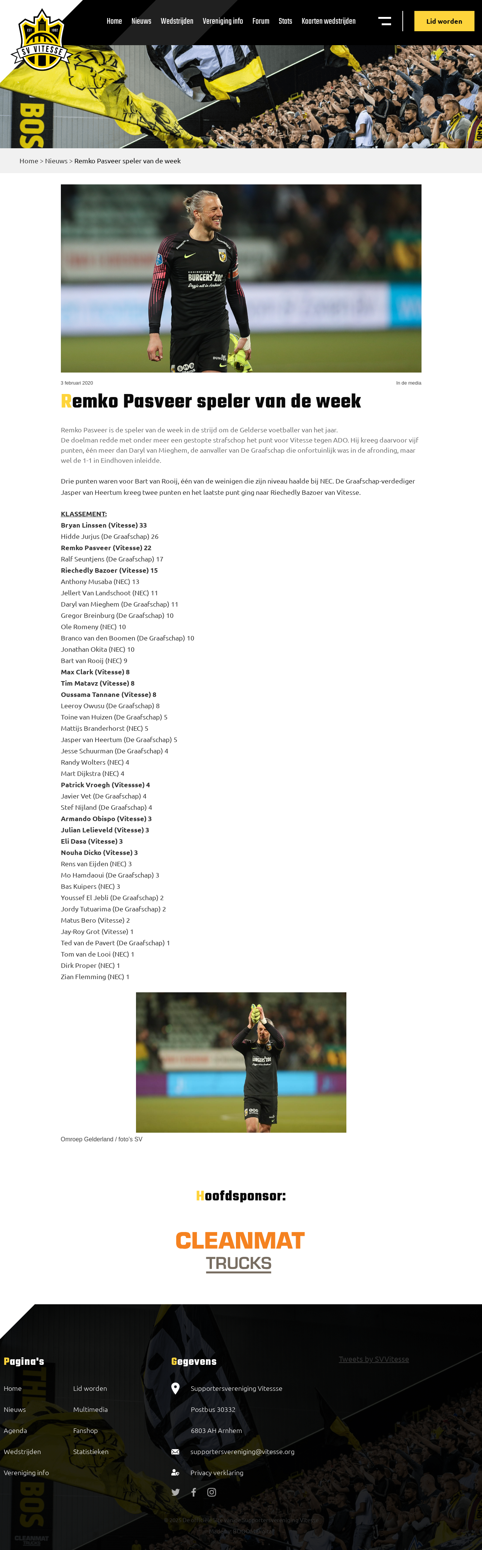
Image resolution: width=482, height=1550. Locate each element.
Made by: (220, 1531)
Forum (260, 21)
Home (114, 21)
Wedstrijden (177, 21)
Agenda (15, 1430)
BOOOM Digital (252, 1531)
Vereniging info (223, 21)
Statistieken (91, 1451)
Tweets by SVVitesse (374, 1358)
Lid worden (444, 21)
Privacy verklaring (216, 1472)
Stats (285, 21)
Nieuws (141, 21)
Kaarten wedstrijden (329, 21)
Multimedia (90, 1409)
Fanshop (85, 1430)
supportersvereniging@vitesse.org (242, 1451)
